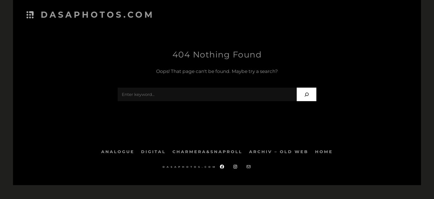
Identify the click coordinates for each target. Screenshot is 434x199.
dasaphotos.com (97, 15)
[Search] (306, 94)
